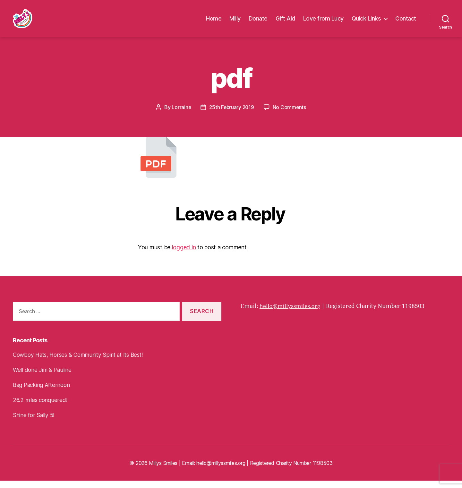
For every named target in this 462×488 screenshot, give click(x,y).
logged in (184, 254)
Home (213, 22)
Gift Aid (285, 22)
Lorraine (180, 114)
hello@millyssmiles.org (291, 313)
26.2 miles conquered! (41, 407)
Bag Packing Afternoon (43, 392)
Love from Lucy (323, 22)
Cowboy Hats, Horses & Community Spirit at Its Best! (82, 362)
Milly (235, 22)
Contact (405, 22)
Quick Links (366, 22)
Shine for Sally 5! (34, 422)
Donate (258, 22)
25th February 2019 (232, 114)
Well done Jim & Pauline (43, 377)
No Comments (290, 114)
